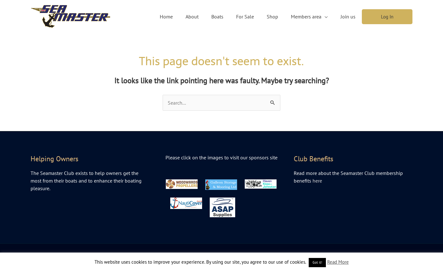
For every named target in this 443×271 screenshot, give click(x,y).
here (317, 180)
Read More (338, 262)
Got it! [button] (317, 262)
